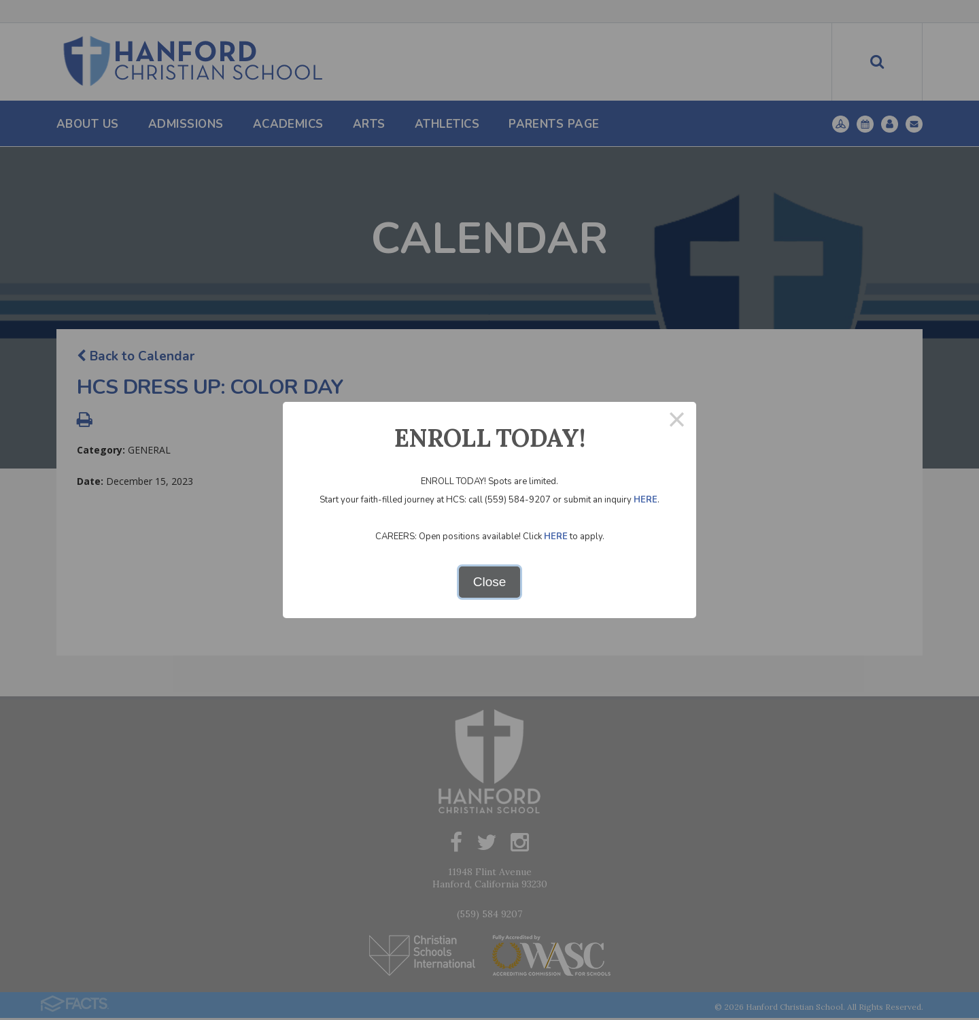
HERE (645, 500)
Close (489, 582)
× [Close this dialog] (677, 421)
